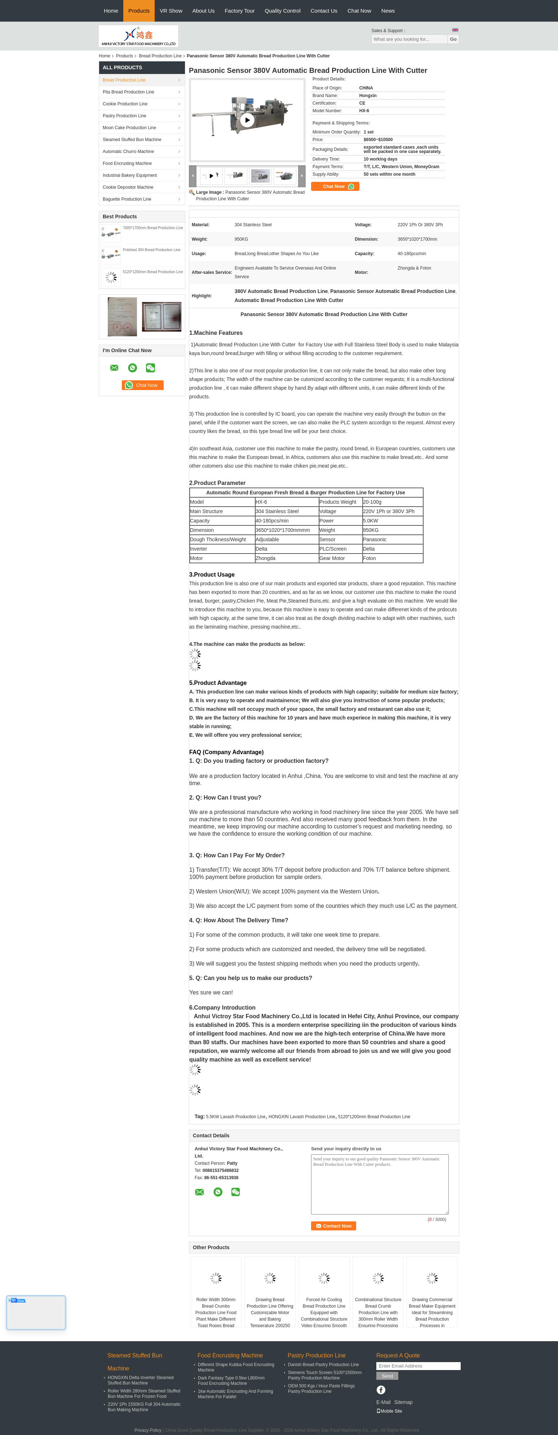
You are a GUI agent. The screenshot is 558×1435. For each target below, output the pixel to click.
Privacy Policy (147, 1430)
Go (453, 39)
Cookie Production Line (125, 103)
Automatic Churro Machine (128, 151)
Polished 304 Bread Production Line (152, 250)
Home (111, 11)
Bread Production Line (160, 55)
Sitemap (403, 1402)
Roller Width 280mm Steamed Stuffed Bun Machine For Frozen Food (144, 1393)
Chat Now (359, 10)
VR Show (171, 11)
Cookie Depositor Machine (128, 187)
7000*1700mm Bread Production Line (153, 228)
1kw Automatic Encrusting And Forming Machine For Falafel (235, 1394)
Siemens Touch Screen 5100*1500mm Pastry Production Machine (325, 1375)
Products (139, 11)
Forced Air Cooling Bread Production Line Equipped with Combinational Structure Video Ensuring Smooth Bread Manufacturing (324, 1316)
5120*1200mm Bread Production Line (153, 272)
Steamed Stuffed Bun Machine (132, 139)
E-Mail (383, 1402)
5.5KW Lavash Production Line (236, 1116)
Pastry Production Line (124, 115)
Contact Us (324, 11)
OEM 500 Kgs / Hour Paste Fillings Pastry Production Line (321, 1388)
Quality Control (283, 11)
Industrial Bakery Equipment (130, 175)
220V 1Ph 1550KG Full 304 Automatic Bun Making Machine (144, 1407)
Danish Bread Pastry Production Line (323, 1364)
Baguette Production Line (127, 199)
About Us (203, 11)
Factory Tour (239, 11)
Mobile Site (389, 1411)
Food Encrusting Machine (127, 163)
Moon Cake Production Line (129, 127)
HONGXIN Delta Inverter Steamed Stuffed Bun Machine (141, 1380)
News (388, 11)
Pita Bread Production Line (128, 92)
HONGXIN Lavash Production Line (302, 1116)
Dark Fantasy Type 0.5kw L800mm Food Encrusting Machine (231, 1380)
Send (387, 1376)
